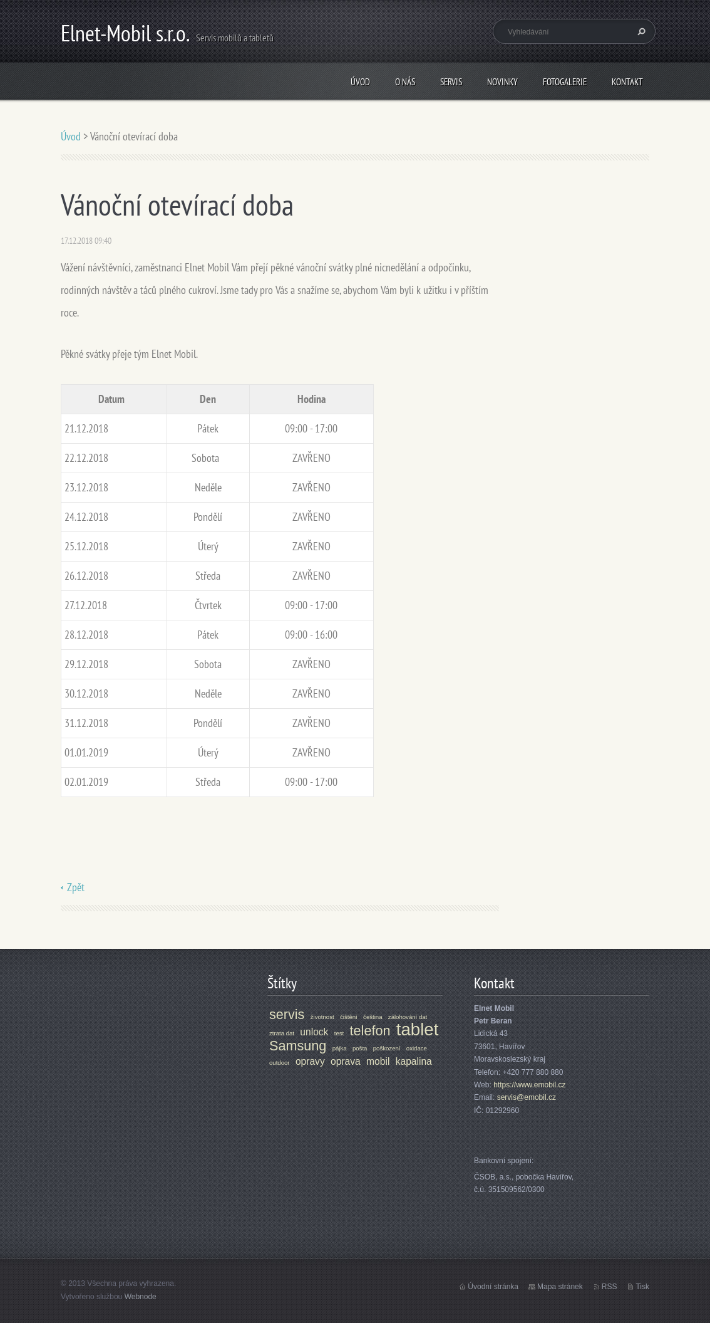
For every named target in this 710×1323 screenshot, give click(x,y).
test (339, 1033)
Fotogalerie (565, 82)
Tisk (642, 1286)
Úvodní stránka (493, 1286)
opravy (310, 1061)
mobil (377, 1061)
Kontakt (627, 82)
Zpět (76, 887)
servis (286, 1014)
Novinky (502, 82)
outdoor (279, 1062)
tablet (417, 1029)
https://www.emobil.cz (529, 1084)
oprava (346, 1061)
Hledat (639, 31)
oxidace (416, 1048)
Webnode (141, 1296)
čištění (349, 1016)
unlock (314, 1032)
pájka (339, 1048)
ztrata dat (281, 1033)
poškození (387, 1048)
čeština (372, 1016)
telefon (370, 1030)
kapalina (414, 1061)
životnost (322, 1016)
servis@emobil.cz (526, 1097)
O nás (405, 82)
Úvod (360, 82)
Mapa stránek (560, 1286)
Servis (451, 82)
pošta (359, 1048)
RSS (609, 1286)
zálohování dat (407, 1016)
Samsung (297, 1046)
